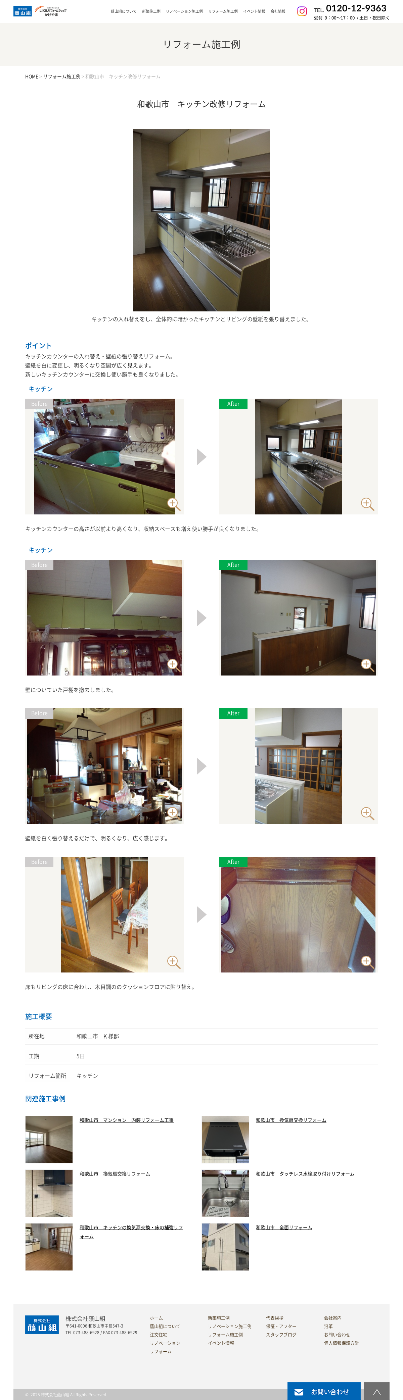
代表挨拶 (274, 1318)
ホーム (156, 1318)
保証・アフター (281, 1326)
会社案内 (333, 1318)
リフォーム (161, 1351)
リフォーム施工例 (223, 11)
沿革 (328, 1326)
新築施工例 (151, 11)
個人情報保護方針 (341, 1343)
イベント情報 (254, 11)
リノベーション (165, 1343)
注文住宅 (158, 1335)
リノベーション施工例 (184, 11)
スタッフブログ (281, 1335)
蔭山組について (165, 1326)
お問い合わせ (337, 1335)
